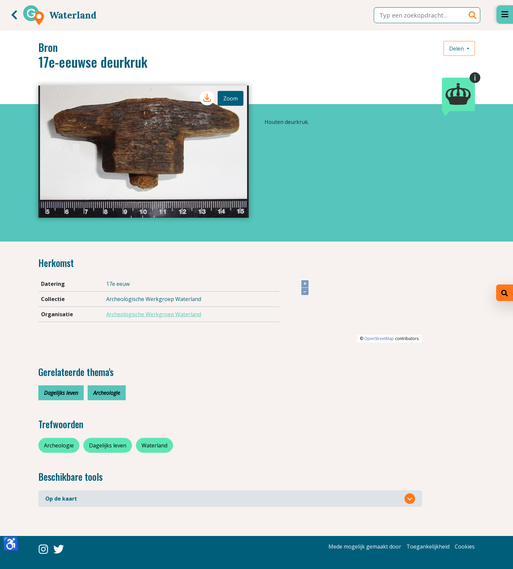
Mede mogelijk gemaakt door (364, 546)
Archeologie (106, 393)
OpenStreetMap (379, 338)
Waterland (154, 445)
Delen (457, 48)
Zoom (230, 98)
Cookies (465, 546)
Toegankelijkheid (427, 546)
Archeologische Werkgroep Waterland (153, 314)
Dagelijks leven (61, 393)
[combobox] (427, 15)
